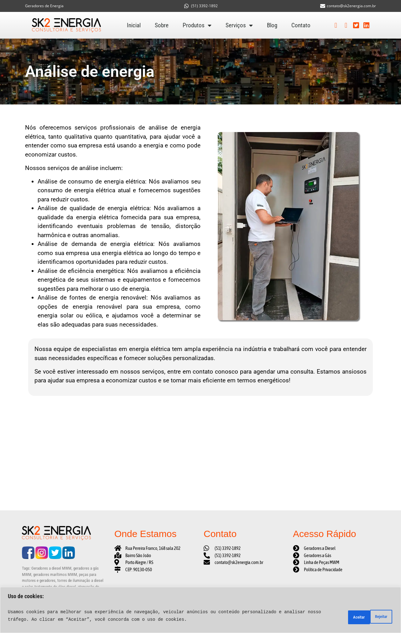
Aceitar (378, 615)
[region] (200, 610)
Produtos (197, 25)
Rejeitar (344, 615)
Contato (300, 25)
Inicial (134, 25)
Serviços (239, 25)
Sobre (162, 25)
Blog (272, 25)
